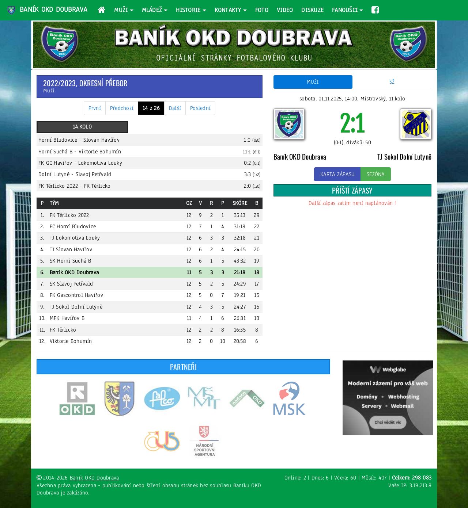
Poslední (200, 108)
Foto (261, 10)
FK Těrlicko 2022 (58, 186)
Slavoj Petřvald (94, 174)
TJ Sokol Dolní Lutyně (76, 306)
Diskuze (312, 10)
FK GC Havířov (55, 163)
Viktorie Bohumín (100, 151)
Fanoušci (345, 10)
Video (285, 10)
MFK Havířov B (67, 318)
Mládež (152, 10)
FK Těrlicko (97, 186)
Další (175, 108)
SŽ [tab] (392, 81)
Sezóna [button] (376, 174)
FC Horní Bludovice (73, 226)
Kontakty (228, 10)
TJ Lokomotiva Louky (75, 237)
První (94, 108)
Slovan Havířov (101, 140)
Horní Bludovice (58, 140)
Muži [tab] (313, 81)
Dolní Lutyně (53, 174)
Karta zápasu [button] (337, 174)
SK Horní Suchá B (70, 260)
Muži (121, 10)
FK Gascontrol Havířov (76, 295)
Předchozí (121, 108)
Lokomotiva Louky (100, 163)
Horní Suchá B (55, 151)
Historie (188, 10)
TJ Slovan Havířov (71, 249)
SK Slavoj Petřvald (71, 283)
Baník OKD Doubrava (47, 10)
